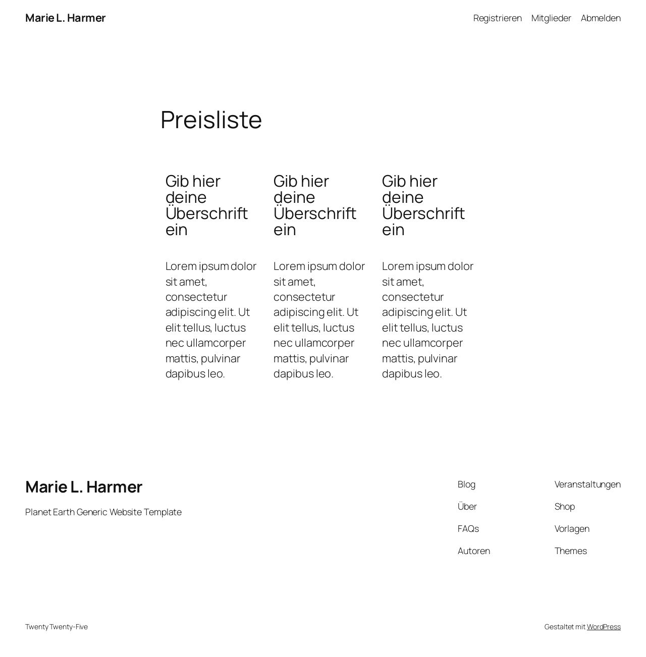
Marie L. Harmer (65, 17)
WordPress (604, 626)
